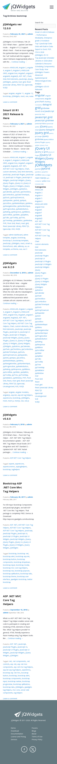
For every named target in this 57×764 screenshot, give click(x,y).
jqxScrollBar (7, 215)
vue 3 (25, 249)
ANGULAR (14, 67)
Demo (13, 728)
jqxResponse (16, 212)
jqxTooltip (14, 217)
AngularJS (14, 76)
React (18, 223)
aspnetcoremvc (9, 466)
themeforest (8, 246)
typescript (28, 85)
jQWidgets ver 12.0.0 (12, 26)
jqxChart (16, 192)
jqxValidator (17, 220)
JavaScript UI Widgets (17, 335)
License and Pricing (18, 736)
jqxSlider (16, 215)
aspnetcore (7, 398)
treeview (38, 184)
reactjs (17, 401)
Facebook (24, 749)
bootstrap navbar (14, 681)
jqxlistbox (38, 172)
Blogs (34, 731)
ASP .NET (22, 76)
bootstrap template (20, 240)
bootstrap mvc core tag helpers (15, 568)
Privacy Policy (37, 739)
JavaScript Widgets (17, 180)
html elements (12, 79)
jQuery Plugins (8, 183)
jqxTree (22, 217)
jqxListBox (7, 203)
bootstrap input (9, 565)
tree (48, 181)
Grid (4, 79)
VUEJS (5, 87)
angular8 (6, 76)
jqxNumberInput (23, 206)
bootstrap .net (23, 553)
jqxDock (6, 197)
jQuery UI (18, 183)
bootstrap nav (8, 571)
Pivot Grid (11, 223)
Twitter (33, 749)
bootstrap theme (9, 576)
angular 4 (38, 195)
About (34, 734)
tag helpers (18, 693)
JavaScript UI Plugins (13, 177)
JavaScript (23, 79)
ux (26, 246)
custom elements (10, 172)
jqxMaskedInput (18, 203)
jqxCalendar (7, 192)
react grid (22, 82)
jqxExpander (7, 200)
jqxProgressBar (9, 209)
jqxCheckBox (26, 192)
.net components (19, 661)
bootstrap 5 (7, 240)
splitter (44, 181)
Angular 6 (16, 70)
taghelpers (16, 469)
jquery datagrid (46, 129)
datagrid (47, 104)
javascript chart (40, 114)
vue (27, 96)
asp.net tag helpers (25, 395)
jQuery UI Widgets (16, 186)
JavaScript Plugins (18, 174)
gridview (45, 108)
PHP (4, 223)
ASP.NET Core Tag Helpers (13, 169)
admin (30, 34)
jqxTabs (6, 217)
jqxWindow (27, 220)
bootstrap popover (22, 571)
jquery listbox (49, 139)
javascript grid (43, 117)
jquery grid (42, 133)
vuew (31, 96)
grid (38, 108)
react (23, 96)
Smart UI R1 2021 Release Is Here (13, 114)
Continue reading (19, 62)
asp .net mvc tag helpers (23, 667)
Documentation (17, 734)
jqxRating (6, 212)
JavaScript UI (14, 332)
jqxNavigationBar (9, 206)
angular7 (29, 73)
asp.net (14, 395)
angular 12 (29, 93)
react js (11, 401)
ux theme (14, 249)
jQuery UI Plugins (24, 340)
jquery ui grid (41, 151)
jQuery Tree (44, 145)
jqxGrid (14, 82)
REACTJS (20, 85)
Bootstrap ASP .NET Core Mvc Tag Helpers (12, 487)
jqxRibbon (26, 212)
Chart (29, 76)
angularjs (6, 395)
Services (14, 739)
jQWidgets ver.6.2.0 (10, 265)
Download (15, 731)
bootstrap (7, 96)
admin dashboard (15, 235)
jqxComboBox (8, 194)
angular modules (22, 392)
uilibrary (21, 246)
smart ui (28, 243)
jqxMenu (28, 203)
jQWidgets (7, 82)
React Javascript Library (12, 226)
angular (12, 93)
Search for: (39, 22)
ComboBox (38, 105)
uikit (15, 246)
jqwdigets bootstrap (18, 579)
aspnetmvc (26, 670)
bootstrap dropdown (22, 562)
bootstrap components (12, 678)
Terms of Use (37, 736)
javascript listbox (41, 124)
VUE (13, 229)
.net (10, 661)
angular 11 (20, 93)
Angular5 (21, 73)
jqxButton (23, 189)
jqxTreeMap (7, 220)
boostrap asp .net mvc (11, 673)
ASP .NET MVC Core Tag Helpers (12, 600)
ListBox (38, 175)
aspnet (11, 464)
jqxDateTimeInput (22, 194)
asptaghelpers (21, 466)
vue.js (27, 401)
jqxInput (23, 200)
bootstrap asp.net (22, 556)
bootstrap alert (9, 556)
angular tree (12, 73)
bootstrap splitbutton (11, 573)
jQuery (30, 79)
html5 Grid (39, 111)
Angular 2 (22, 67)
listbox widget (46, 175)
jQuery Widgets (24, 343)
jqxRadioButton (22, 209)
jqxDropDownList (17, 197)
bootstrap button (9, 559)
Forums (35, 728)
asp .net (13, 664)
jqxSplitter (24, 215)
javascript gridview (44, 120)
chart (41, 101)
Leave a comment (10, 102)
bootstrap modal (22, 565)
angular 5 (8, 70)
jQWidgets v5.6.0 (10, 416)
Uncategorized (8, 386)
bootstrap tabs (26, 573)
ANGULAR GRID (41, 204)
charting (48, 102)
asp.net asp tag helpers (12, 670)
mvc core (16, 690)
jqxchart (38, 169)
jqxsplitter (45, 172)
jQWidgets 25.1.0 (41, 55)
